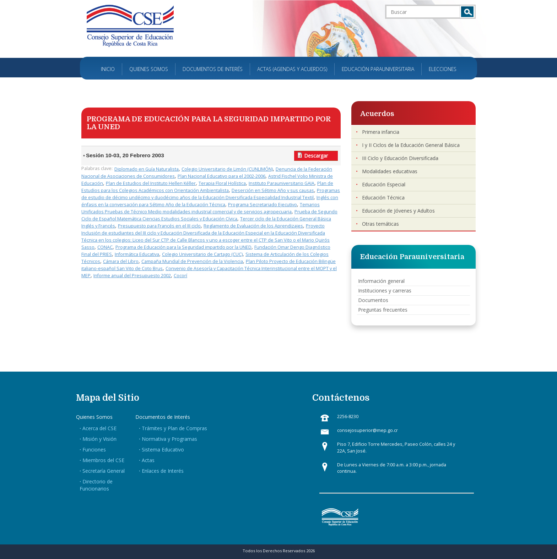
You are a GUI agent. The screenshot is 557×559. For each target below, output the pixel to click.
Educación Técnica (383, 197)
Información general (381, 281)
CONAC (105, 247)
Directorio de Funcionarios (96, 485)
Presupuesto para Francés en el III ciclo (159, 226)
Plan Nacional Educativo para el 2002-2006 (221, 176)
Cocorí (180, 276)
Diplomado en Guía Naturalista (146, 169)
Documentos (373, 300)
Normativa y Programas (169, 438)
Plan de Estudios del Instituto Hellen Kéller (151, 183)
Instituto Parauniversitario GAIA (281, 183)
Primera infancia (380, 131)
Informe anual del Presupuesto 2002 (132, 276)
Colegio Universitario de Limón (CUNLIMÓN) (227, 169)
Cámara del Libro (121, 261)
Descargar (316, 155)
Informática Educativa (137, 254)
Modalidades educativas (389, 171)
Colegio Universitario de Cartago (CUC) (202, 254)
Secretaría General (103, 470)
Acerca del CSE (99, 428)
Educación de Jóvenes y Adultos (398, 210)
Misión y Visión (99, 438)
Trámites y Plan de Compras (174, 428)
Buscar (467, 11)
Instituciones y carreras (384, 290)
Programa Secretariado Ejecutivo (262, 205)
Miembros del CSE (103, 460)
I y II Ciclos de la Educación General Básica (411, 145)
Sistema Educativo (163, 449)
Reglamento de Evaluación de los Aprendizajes (253, 226)
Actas (148, 460)
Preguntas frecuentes (382, 309)
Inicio (108, 69)
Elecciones (442, 69)
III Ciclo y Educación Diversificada (400, 158)
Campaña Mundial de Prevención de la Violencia (192, 261)
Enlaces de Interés (163, 470)
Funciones (94, 449)
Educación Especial (383, 184)
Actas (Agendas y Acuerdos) (292, 69)
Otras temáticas (380, 223)
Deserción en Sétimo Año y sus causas (273, 190)
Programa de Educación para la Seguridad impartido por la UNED (183, 247)
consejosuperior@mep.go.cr (367, 430)
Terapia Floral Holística (222, 183)
